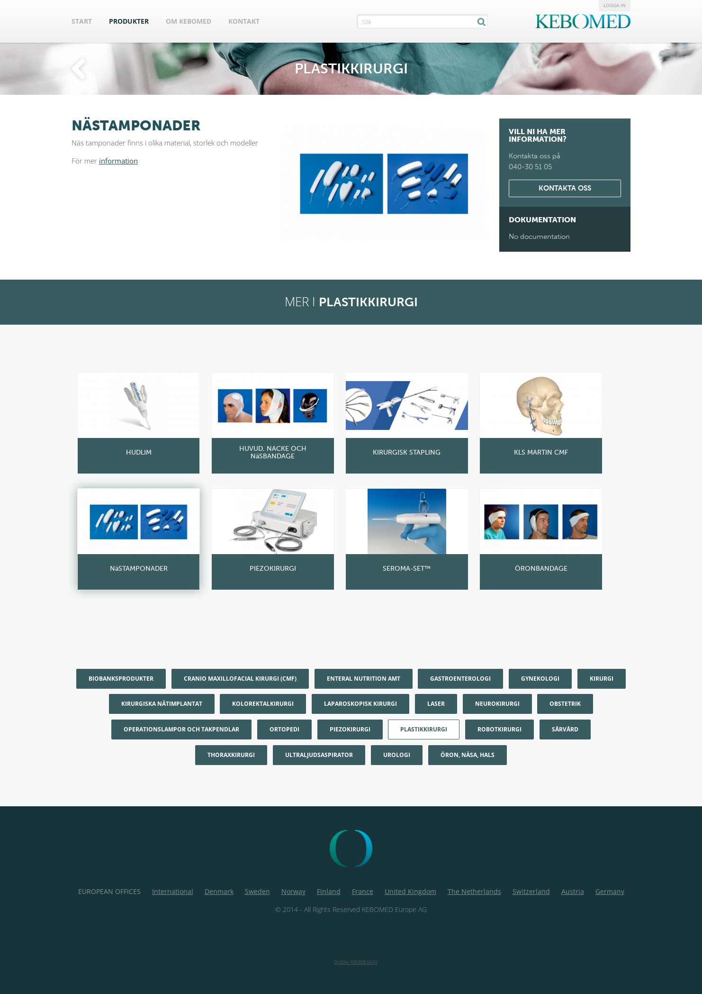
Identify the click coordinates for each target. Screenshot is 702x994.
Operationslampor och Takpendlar (181, 729)
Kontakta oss (565, 188)
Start (82, 21)
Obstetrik (565, 704)
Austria (572, 891)
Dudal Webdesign (356, 961)
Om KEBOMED (188, 21)
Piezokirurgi (350, 729)
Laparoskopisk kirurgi (360, 704)
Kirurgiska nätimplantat (161, 704)
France (362, 891)
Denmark (219, 891)
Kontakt (244, 21)
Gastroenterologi (460, 679)
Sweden (257, 891)
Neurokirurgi (497, 704)
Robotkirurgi (499, 729)
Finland (329, 891)
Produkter (129, 21)
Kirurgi (601, 679)
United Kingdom (410, 891)
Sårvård (565, 729)
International (172, 891)
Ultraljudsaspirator (319, 755)
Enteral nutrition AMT (363, 679)
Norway (293, 891)
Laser (436, 704)
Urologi (396, 755)
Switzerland (531, 891)
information (118, 160)
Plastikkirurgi (423, 729)
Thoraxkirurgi (231, 755)
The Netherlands (474, 891)
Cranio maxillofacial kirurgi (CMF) (240, 679)
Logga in (614, 5)
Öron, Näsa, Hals (468, 755)
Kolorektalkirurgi (263, 704)
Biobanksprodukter (121, 679)
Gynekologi (540, 679)
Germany (609, 891)
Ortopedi (284, 729)
